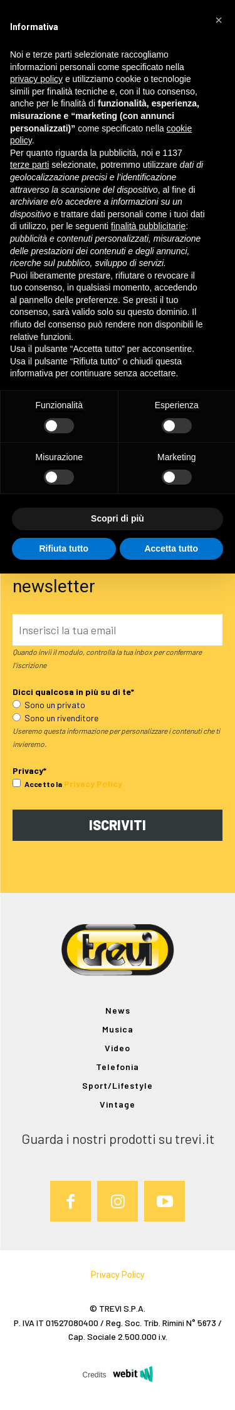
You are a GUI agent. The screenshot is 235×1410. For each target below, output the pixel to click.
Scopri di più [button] (117, 518)
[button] (219, 20)
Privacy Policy (93, 783)
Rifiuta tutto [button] (63, 548)
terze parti (29, 165)
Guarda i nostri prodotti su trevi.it (117, 1138)
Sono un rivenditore (55, 718)
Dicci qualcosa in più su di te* (73, 691)
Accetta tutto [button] (171, 548)
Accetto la (37, 784)
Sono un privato (49, 704)
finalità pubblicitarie (148, 226)
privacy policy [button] (36, 79)
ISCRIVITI (117, 824)
